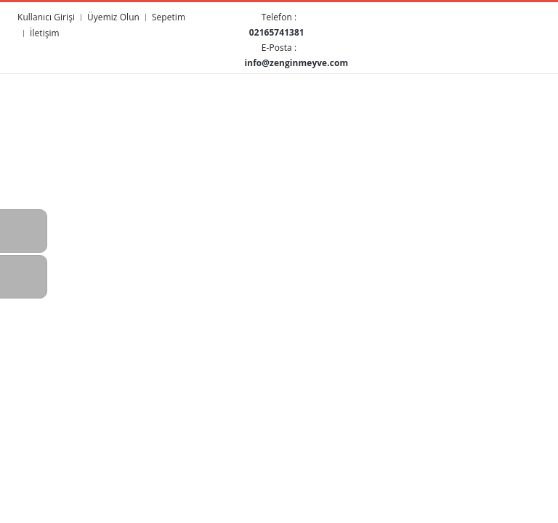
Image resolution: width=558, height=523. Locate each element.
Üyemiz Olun (113, 17)
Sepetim (168, 17)
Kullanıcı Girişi (46, 17)
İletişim (45, 32)
